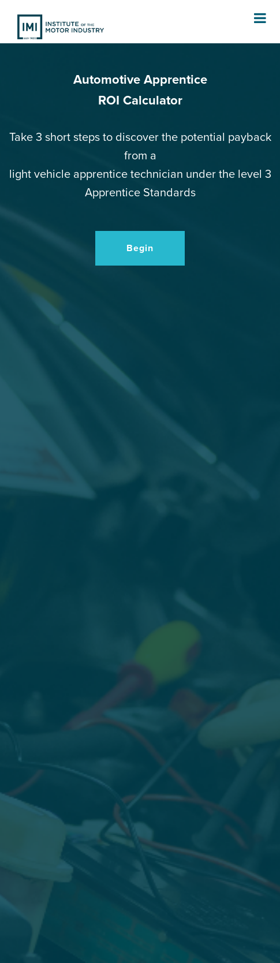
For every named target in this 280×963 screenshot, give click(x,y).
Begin (140, 248)
